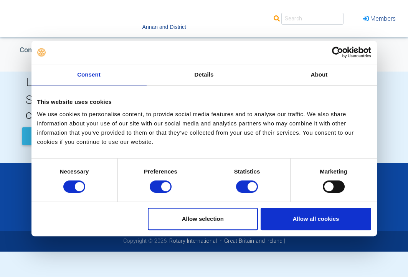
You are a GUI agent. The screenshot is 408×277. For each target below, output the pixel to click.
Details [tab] (204, 74)
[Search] (312, 19)
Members (379, 18)
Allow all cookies (316, 218)
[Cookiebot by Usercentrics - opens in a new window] (337, 52)
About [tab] (319, 74)
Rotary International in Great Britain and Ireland (225, 240)
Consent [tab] (89, 74)
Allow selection (203, 218)
